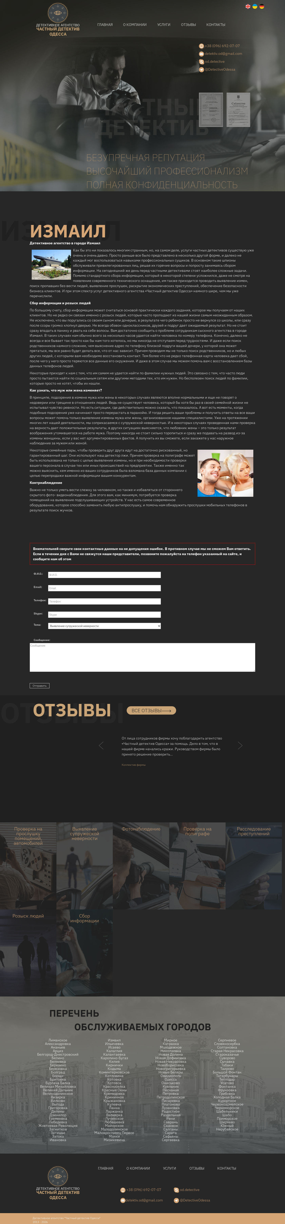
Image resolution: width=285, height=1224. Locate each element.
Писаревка (171, 1101)
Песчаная (171, 1090)
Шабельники (227, 1111)
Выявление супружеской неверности (84, 833)
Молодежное (171, 1047)
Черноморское (227, 1108)
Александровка (58, 1044)
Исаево (114, 1047)
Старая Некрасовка (227, 1051)
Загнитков (58, 1129)
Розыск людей (28, 915)
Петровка (171, 1093)
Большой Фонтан (227, 1072)
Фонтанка (227, 1086)
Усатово (227, 1083)
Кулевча (114, 1104)
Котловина (114, 1076)
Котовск (114, 1083)
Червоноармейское (227, 1104)
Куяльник (171, 1086)
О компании (135, 24)
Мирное (170, 1040)
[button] (101, 753)
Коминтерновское (114, 1072)
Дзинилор (57, 1115)
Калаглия (114, 1051)
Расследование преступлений (254, 831)
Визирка (58, 1097)
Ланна (114, 1108)
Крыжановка (114, 1101)
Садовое (171, 1125)
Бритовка (58, 1079)
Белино (58, 1058)
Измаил (114, 1040)
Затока (58, 1136)
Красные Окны (114, 1090)
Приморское (227, 1118)
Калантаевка (114, 1054)
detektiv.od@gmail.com (220, 53)
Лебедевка (58, 1122)
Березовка (58, 1068)
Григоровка (57, 1108)
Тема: (37, 625)
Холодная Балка (227, 1097)
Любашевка (114, 1122)
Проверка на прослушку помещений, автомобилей (28, 835)
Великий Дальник (58, 1090)
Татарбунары (227, 1076)
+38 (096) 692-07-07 (219, 46)
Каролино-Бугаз (114, 1058)
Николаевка (171, 1051)
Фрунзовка (227, 1090)
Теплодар (227, 1079)
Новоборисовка (171, 1065)
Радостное (171, 1111)
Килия (114, 1061)
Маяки (114, 1136)
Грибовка (227, 1093)
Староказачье (227, 1054)
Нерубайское (227, 1129)
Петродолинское (171, 1097)
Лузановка (171, 1108)
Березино (58, 1065)
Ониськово (171, 1083)
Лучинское (114, 1118)
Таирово (227, 1068)
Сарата (171, 1133)
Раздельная (171, 1115)
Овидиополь (171, 1076)
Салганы (170, 1129)
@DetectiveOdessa (217, 69)
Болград (58, 1072)
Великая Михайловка (58, 1086)
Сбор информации (84, 918)
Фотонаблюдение (141, 828)
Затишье (58, 1133)
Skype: (38, 613)
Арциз (58, 1051)
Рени (170, 1118)
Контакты (215, 24)
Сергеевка (171, 1140)
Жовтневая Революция (58, 1125)
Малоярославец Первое (114, 1133)
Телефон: (40, 600)
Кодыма (114, 1068)
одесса (58, 30)
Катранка (171, 1044)
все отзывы (151, 710)
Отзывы (188, 24)
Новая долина (171, 1054)
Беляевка (58, 1061)
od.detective (212, 61)
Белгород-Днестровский (58, 1054)
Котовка (114, 1079)
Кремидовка (114, 1093)
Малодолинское (114, 1129)
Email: (38, 587)
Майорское (114, 1125)
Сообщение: (42, 640)
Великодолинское (58, 1093)
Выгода (58, 1104)
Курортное (227, 1101)
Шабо (227, 1115)
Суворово (227, 1058)
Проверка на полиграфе (197, 831)
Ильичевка (114, 1044)
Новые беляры (171, 1072)
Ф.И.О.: (38, 573)
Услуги (163, 24)
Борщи (58, 1076)
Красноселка (114, 1086)
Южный (227, 1125)
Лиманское (57, 1040)
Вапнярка (114, 1115)
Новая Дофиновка (170, 1058)
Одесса (171, 1079)
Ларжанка (114, 1111)
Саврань (171, 1122)
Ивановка (58, 1140)
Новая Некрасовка (170, 1061)
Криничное (114, 1097)
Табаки (227, 1065)
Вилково (58, 1101)
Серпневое (227, 1040)
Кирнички (114, 1065)
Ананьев (58, 1047)
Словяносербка (227, 1044)
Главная (105, 24)
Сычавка (227, 1061)
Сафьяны (170, 1136)
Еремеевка (58, 1118)
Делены (58, 1111)
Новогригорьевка (170, 1068)
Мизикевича (114, 1140)
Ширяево (227, 1122)
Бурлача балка (58, 1083)
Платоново (171, 1104)
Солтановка (227, 1047)
